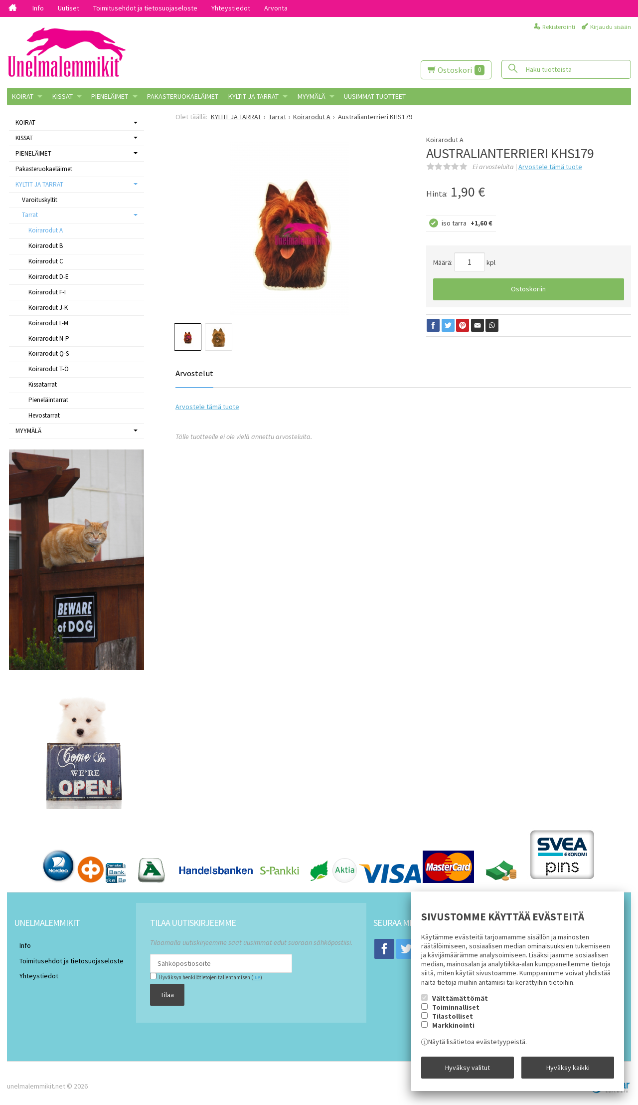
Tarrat (30, 215)
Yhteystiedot (230, 7)
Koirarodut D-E (48, 276)
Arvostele (550, 166)
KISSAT (62, 96)
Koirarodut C (45, 261)
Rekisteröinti (558, 26)
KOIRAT (22, 96)
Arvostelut (194, 373)
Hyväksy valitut (467, 1070)
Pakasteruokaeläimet (182, 96)
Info (38, 7)
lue (245, 977)
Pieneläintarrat (48, 400)
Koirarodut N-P (48, 338)
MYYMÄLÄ (311, 96)
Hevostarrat (44, 415)
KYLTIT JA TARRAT (253, 96)
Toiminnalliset (455, 1012)
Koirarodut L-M (48, 323)
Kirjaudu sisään (610, 26)
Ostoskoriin (528, 288)
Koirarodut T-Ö (48, 369)
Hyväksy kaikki (568, 1070)
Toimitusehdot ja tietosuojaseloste (145, 7)
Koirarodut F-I (47, 292)
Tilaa (156, 992)
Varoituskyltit (39, 200)
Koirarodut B (45, 245)
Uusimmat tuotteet (375, 96)
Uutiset (68, 7)
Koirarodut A (45, 230)
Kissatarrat (42, 384)
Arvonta (276, 7)
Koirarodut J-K (48, 307)
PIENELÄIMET (109, 96)
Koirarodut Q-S (48, 353)
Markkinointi (453, 1031)
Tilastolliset (452, 1021)
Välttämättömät (460, 1003)
